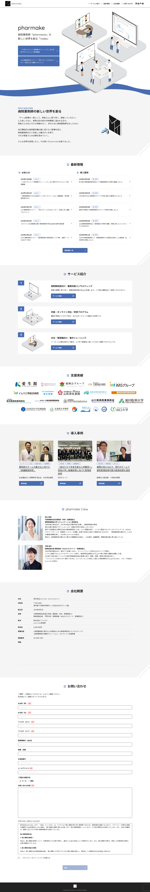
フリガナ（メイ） (26, 731)
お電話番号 (22, 759)
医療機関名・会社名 (25, 740)
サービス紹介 (95, 3)
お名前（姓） (24, 703)
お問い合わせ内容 (26, 785)
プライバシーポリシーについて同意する (36, 858)
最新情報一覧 (68, 252)
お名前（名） (24, 712)
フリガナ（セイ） (26, 722)
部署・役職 (22, 750)
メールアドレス (25, 768)
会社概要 (116, 3)
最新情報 (106, 3)
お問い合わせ (128, 3)
